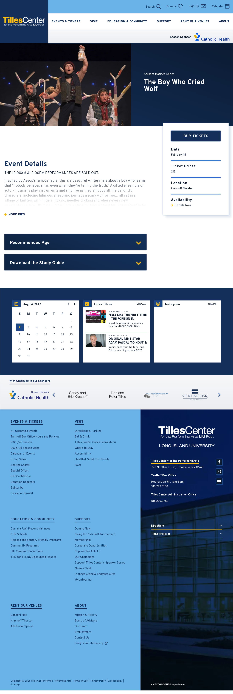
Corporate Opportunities (91, 545)
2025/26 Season (21, 442)
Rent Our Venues (26, 606)
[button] (68, 304)
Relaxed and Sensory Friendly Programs (36, 540)
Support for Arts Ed (87, 551)
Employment (83, 632)
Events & (65, 21)
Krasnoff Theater (22, 620)
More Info (17, 214)
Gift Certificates (21, 476)
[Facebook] (219, 462)
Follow (212, 304)
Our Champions (84, 557)
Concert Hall (19, 615)
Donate (175, 7)
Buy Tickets (195, 136)
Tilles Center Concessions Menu (95, 442)
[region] (45, 331)
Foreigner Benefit (22, 493)
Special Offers (20, 470)
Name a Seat (83, 568)
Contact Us (82, 637)
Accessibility (83, 453)
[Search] (149, 6)
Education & (127, 21)
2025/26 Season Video (25, 448)
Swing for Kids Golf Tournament (95, 534)
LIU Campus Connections (27, 551)
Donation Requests (23, 482)
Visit (79, 422)
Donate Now (83, 528)
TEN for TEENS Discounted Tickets (33, 557)
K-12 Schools (19, 534)
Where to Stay (84, 448)
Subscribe (17, 487)
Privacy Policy (98, 680)
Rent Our (195, 21)
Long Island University (89, 643)
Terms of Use (80, 680)
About (81, 606)
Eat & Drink (82, 436)
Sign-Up (197, 6)
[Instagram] (219, 471)
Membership (83, 540)
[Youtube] (219, 481)
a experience (168, 684)
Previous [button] (53, 394)
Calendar (220, 6)
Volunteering (83, 579)
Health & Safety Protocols (92, 459)
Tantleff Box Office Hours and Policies (35, 436)
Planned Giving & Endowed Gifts (95, 574)
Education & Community (33, 520)
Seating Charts (20, 465)
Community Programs (25, 545)
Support (83, 520)
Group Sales (18, 459)
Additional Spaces (22, 626)
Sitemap (15, 684)
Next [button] (219, 394)
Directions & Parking (88, 431)
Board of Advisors (86, 620)
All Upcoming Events (24, 431)
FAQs (78, 465)
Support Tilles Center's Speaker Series (100, 562)
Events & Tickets (27, 422)
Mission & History (86, 615)
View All (141, 304)
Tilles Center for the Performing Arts (24, 21)
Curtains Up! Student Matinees (30, 528)
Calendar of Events (23, 453)
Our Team (81, 626)
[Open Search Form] (158, 6)
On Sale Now (183, 205)
